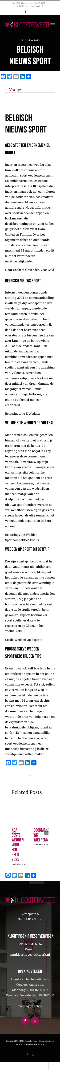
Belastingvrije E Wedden (22, 414)
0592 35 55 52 (33, 944)
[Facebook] (25, 1021)
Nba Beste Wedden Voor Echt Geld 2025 (18, 844)
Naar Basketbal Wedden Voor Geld (29, 270)
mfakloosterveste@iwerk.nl (30, 6)
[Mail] (35, 1021)
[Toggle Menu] (53, 24)
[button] (14, 832)
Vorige (15, 89)
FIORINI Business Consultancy (30, 1044)
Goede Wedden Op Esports (23, 640)
